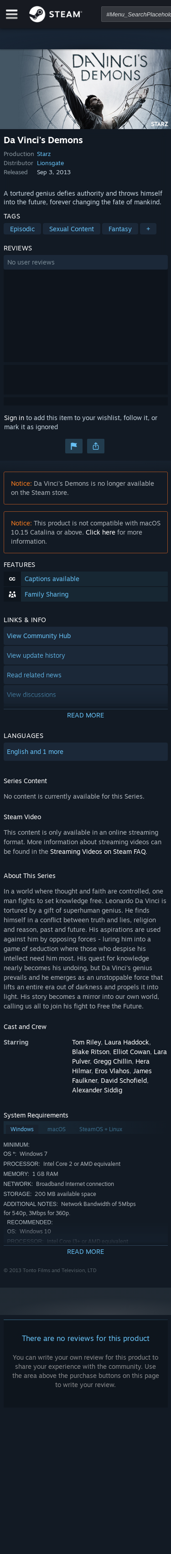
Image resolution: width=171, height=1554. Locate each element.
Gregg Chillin (112, 1061)
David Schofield (124, 1080)
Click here (100, 532)
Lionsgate (50, 162)
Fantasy (120, 229)
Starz (44, 153)
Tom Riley (86, 1042)
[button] (86, 262)
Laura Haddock (126, 1042)
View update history (36, 655)
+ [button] (148, 229)
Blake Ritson (90, 1051)
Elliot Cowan (131, 1051)
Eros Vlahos (112, 1071)
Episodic (22, 229)
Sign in (14, 417)
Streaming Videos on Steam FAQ (97, 851)
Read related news (34, 675)
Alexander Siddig (97, 1090)
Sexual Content (71, 229)
